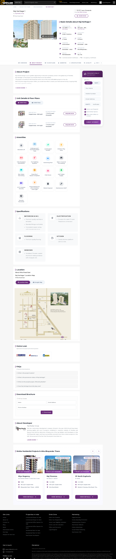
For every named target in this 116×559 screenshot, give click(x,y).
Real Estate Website (77, 514)
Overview (22, 52)
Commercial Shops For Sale (33, 507)
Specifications (75, 52)
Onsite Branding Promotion (79, 509)
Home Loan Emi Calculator (56, 514)
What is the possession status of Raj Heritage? (31, 367)
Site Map (5, 522)
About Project (36, 52)
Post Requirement (75, 2)
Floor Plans (50, 52)
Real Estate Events (8, 519)
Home (4, 507)
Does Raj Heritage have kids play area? (29, 376)
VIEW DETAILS (29, 488)
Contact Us (6, 512)
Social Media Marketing (78, 519)
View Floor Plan (81, 29)
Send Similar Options (92, 101)
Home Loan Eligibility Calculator (57, 512)
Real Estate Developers (32, 525)
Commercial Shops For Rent (33, 509)
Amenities (62, 52)
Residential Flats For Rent (33, 522)
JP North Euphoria (83, 467)
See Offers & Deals (82, 12)
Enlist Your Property (54, 507)
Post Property (63, 2)
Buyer (88, 72)
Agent (96, 72)
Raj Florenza (52, 467)
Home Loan (85, 2)
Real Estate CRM (76, 522)
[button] (105, 2)
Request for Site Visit (9, 524)
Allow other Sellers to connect (92, 104)
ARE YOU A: (86, 69)
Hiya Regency (24, 467)
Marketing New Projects (79, 512)
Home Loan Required (92, 99)
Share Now (81, 16)
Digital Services (76, 507)
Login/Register (53, 519)
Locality (88, 52)
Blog (4, 514)
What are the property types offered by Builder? (32, 371)
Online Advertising (77, 517)
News (4, 517)
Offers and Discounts (55, 517)
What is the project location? (26, 362)
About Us (5, 509)
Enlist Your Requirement (55, 509)
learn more (32, 429)
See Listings (65, 29)
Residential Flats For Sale (33, 520)
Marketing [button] (94, 2)
